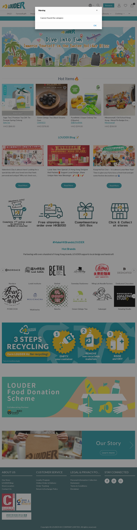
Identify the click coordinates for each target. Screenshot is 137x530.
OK (95, 25)
